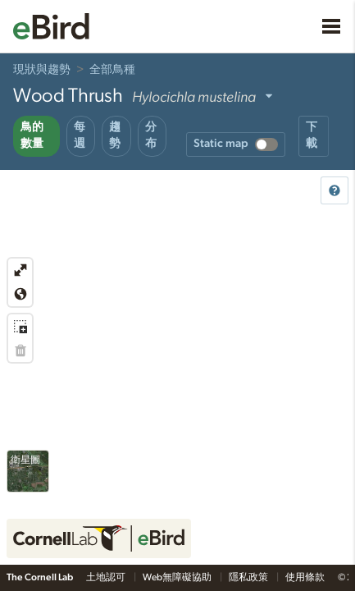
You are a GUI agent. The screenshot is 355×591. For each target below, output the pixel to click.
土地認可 (106, 577)
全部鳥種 (112, 70)
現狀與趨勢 (42, 70)
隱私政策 (249, 577)
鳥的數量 (31, 135)
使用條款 (305, 577)
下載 (311, 135)
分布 (151, 135)
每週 (79, 135)
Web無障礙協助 (178, 577)
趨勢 (115, 135)
